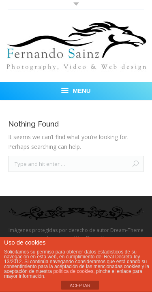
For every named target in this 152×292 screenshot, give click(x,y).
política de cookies (73, 271)
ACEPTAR (80, 285)
